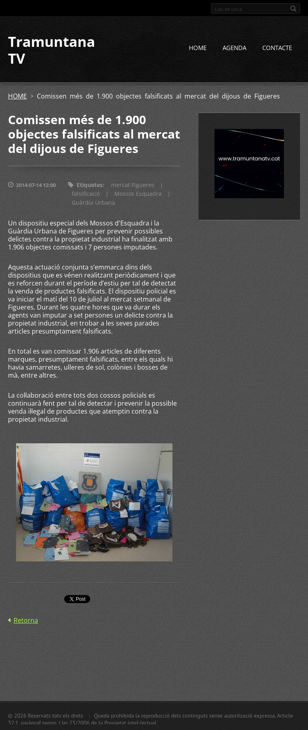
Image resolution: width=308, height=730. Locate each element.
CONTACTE (277, 48)
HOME (198, 48)
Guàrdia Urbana (93, 202)
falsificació (86, 193)
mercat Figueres (132, 185)
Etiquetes (90, 185)
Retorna (26, 620)
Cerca (293, 8)
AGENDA (234, 48)
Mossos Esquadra (138, 193)
